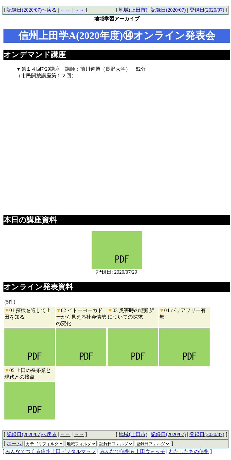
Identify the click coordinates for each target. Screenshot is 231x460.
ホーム (14, 443)
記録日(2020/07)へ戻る (32, 10)
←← (65, 10)
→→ (79, 10)
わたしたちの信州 (189, 451)
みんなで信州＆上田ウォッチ (132, 451)
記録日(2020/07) (168, 10)
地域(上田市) (133, 10)
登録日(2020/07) (206, 10)
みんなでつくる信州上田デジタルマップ (50, 451)
